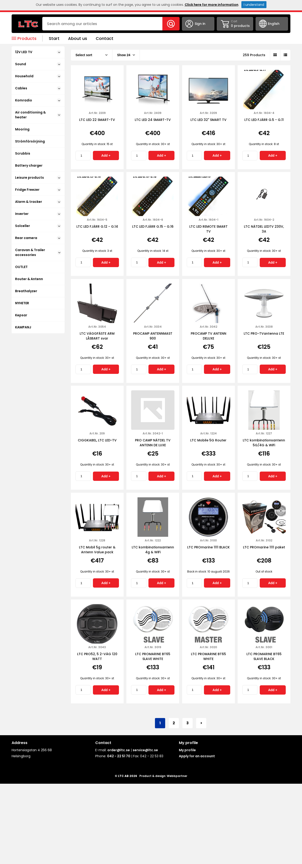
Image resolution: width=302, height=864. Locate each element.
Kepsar (21, 315)
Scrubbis (22, 153)
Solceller (38, 225)
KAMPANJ (23, 327)
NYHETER (22, 303)
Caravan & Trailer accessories (38, 252)
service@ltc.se (145, 750)
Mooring (22, 129)
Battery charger (29, 165)
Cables (38, 88)
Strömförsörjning (30, 141)
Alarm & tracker (38, 201)
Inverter (38, 213)
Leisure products (38, 177)
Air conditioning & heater (38, 115)
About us (77, 38)
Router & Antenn (29, 279)
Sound (38, 64)
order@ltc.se (118, 750)
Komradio (38, 100)
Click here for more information (211, 4)
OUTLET (21, 267)
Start (54, 38)
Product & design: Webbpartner (163, 776)
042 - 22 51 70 (118, 756)
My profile (187, 750)
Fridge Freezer (38, 189)
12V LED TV (38, 52)
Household (38, 76)
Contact (104, 38)
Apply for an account (197, 756)
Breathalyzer (26, 291)
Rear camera (38, 238)
